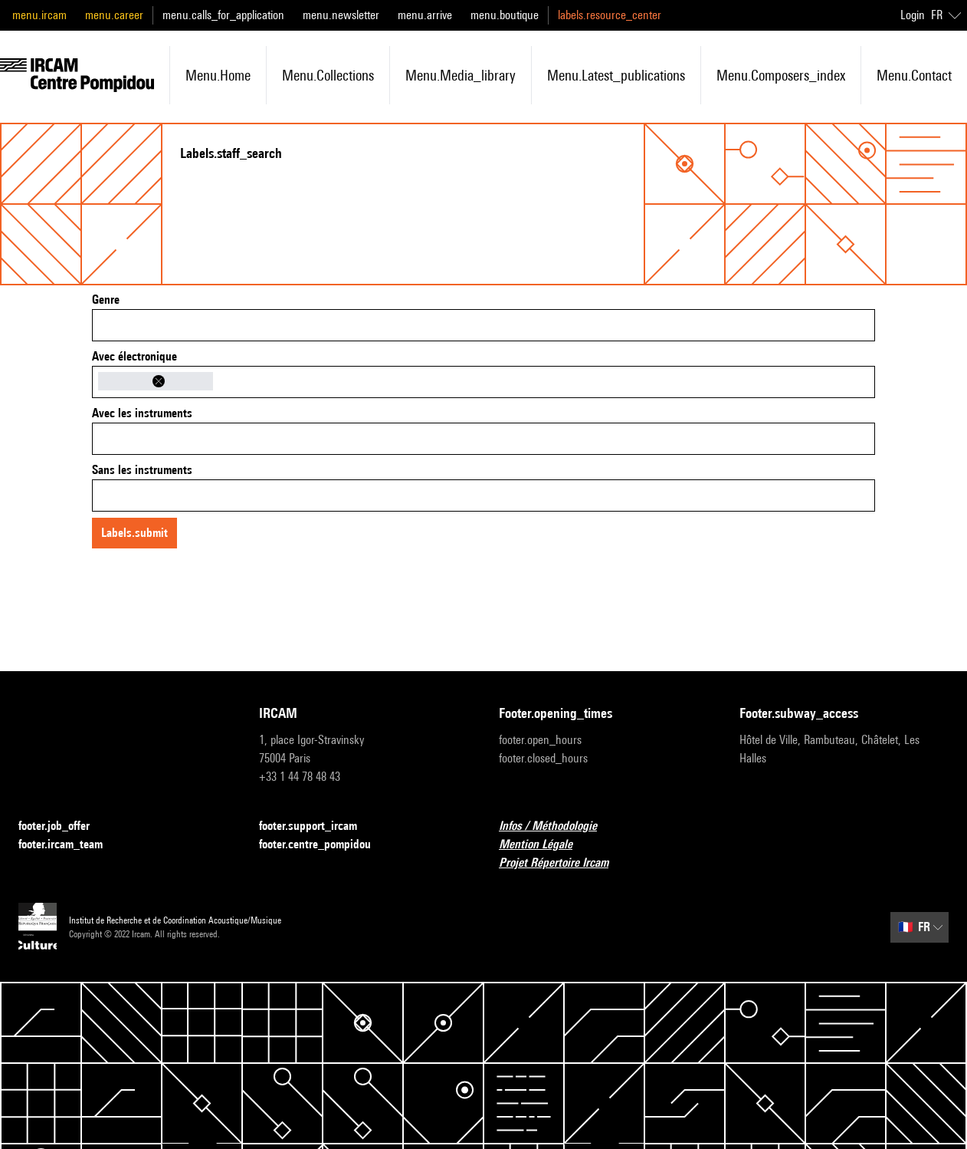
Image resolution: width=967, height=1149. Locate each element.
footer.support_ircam (317, 826)
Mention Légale (545, 845)
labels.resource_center (609, 15)
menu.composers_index (780, 75)
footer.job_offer (63, 826)
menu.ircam (39, 15)
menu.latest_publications (616, 75)
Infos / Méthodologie (557, 826)
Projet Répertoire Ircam (563, 863)
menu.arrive (425, 15)
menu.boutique (504, 15)
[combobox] (483, 325)
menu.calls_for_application (223, 15)
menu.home (218, 75)
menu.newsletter (341, 15)
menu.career (114, 15)
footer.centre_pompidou (324, 845)
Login (912, 15)
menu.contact (914, 75)
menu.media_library (460, 75)
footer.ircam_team (69, 845)
